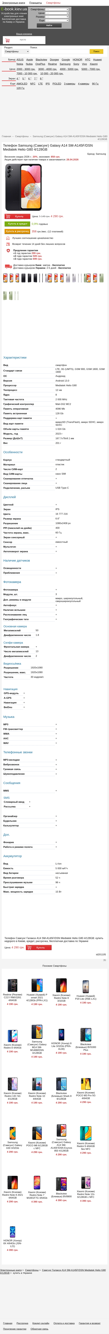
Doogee (54, 59)
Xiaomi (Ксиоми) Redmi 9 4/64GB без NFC (86, 1146)
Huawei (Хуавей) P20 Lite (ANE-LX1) (85, 997)
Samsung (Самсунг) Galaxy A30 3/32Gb (12, 1145)
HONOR (77, 59)
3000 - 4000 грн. (47, 69)
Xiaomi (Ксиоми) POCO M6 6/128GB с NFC (37, 1145)
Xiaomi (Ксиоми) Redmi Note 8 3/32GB (61, 998)
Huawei (97, 59)
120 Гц (20, 88)
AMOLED (22, 83)
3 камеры (69, 83)
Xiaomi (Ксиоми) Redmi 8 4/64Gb (13, 1046)
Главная (7, 1323)
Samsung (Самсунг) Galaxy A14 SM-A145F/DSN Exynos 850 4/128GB (61, 1145)
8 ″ (41, 78)
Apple (29, 59)
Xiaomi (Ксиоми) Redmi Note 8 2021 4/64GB (12, 1195)
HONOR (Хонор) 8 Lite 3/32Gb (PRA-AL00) (61, 1046)
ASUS (20, 59)
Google (66, 59)
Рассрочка (22, 1323)
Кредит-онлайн (41, 1323)
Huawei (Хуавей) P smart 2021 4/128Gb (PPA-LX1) (37, 997)
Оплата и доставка (64, 1323)
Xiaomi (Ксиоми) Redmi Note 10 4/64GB (37, 1096)
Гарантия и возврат (90, 1323)
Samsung (65, 64)
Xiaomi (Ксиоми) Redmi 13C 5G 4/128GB (13, 1096)
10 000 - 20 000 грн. (51, 73)
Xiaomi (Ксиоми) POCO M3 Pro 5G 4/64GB (86, 1095)
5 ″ (23, 78)
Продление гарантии (14, 1329)
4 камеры (83, 83)
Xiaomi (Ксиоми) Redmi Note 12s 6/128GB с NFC (86, 1194)
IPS (48, 83)
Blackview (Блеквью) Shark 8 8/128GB (61, 1096)
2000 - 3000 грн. (26, 69)
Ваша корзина (24, 34)
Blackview (41, 59)
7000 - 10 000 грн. (27, 73)
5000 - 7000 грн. (90, 69)
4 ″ (18, 78)
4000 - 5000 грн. (69, 69)
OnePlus (40, 64)
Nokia (20, 64)
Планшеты (35, 2)
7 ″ (35, 78)
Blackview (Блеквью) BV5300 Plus (86, 1047)
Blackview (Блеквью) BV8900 (61, 1195)
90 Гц (95, 83)
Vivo (84, 64)
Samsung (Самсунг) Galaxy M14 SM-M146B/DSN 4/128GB (37, 1047)
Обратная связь (39, 1329)
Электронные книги (13, 2)
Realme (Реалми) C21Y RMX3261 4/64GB (12, 997)
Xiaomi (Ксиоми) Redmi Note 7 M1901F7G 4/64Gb (37, 1195)
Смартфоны (53, 2)
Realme (52, 64)
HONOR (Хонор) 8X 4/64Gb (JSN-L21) (12, 1243)
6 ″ (29, 78)
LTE (40, 83)
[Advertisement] (54, 113)
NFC (32, 83)
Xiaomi (94, 64)
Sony (76, 64)
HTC (87, 59)
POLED (57, 83)
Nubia (29, 64)
